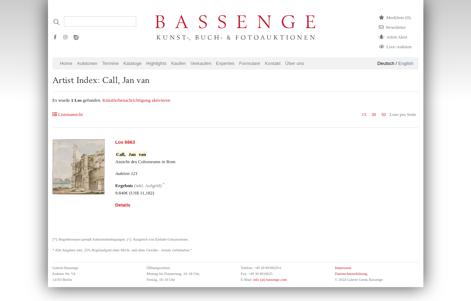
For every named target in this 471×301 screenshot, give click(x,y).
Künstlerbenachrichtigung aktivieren (136, 100)
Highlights (156, 63)
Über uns (294, 63)
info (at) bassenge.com (269, 280)
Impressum (343, 268)
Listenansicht (67, 114)
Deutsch (385, 63)
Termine (110, 63)
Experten (225, 63)
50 (383, 114)
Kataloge (132, 63)
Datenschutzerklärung (351, 274)
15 (364, 114)
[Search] (100, 21)
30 (374, 114)
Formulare (249, 63)
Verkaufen (200, 63)
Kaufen (178, 63)
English (405, 63)
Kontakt (273, 63)
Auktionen (87, 63)
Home (66, 63)
